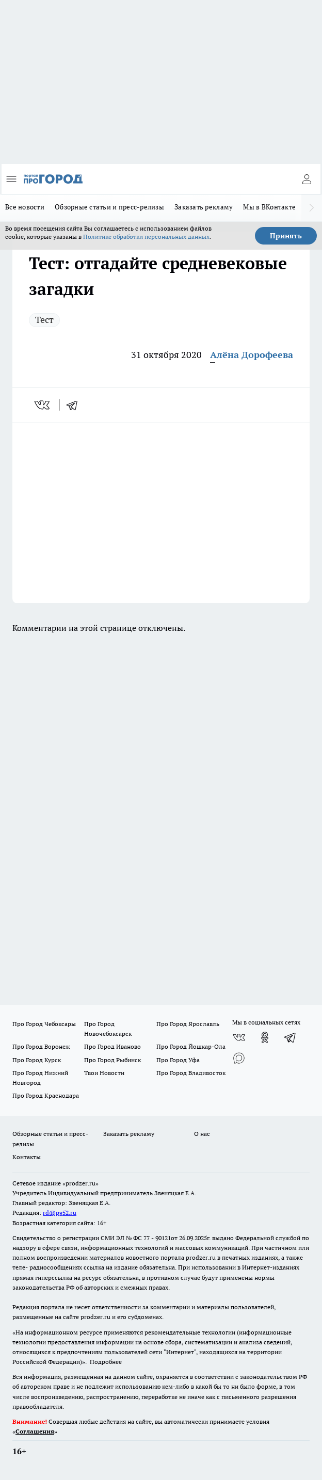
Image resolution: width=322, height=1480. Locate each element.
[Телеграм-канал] (290, 1037)
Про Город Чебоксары (44, 1024)
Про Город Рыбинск (112, 1060)
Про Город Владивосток (191, 1073)
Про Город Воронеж (41, 1046)
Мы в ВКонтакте (269, 207)
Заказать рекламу (203, 207)
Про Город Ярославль (187, 1024)
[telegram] (75, 405)
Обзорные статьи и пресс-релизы (109, 207)
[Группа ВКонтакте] (239, 1037)
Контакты (26, 1157)
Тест (44, 320)
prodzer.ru (201, 1257)
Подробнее (106, 1361)
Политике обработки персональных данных (146, 236)
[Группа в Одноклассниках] (265, 1037)
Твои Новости (104, 1073)
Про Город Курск (36, 1060)
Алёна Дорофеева (251, 355)
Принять (286, 235)
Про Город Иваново (112, 1046)
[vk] (43, 405)
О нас (202, 1133)
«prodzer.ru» (80, 1183)
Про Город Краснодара (45, 1095)
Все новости (24, 207)
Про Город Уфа (178, 1060)
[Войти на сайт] (306, 179)
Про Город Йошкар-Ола (191, 1046)
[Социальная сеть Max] (239, 1058)
